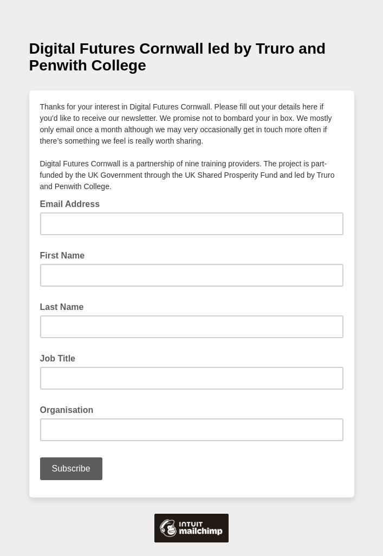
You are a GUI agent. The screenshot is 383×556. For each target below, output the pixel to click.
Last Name (62, 307)
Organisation (67, 410)
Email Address (73, 203)
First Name (62, 255)
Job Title (58, 358)
